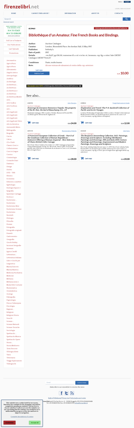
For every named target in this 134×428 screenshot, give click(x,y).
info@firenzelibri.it (81, 403)
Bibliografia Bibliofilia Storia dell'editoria (13, 130)
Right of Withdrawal (54, 398)
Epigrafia (10, 191)
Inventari (10, 248)
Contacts (119, 13)
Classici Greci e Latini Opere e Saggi (14, 145)
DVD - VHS (11, 173)
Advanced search (8, 22)
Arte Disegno (72, 103)
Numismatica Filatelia (12, 288)
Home (13, 13)
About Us (95, 13)
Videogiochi (11, 364)
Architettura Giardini (11, 94)
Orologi (10, 294)
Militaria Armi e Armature (13, 282)
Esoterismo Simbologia (11, 212)
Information (70, 13)
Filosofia (10, 221)
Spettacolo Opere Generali (13, 340)
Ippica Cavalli (12, 251)
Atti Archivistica (13, 124)
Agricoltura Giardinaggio (12, 67)
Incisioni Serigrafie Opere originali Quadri (14, 246)
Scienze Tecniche (13, 327)
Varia (9, 355)
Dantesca (10, 164)
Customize (10, 423)
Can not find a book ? (40, 13)
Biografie (10, 133)
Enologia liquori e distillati (14, 188)
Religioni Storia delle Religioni (13, 315)
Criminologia (12, 157)
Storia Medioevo (13, 346)
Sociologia (11, 330)
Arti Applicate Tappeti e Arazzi (13, 118)
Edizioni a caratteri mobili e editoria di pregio (14, 182)
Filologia (10, 218)
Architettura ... (12, 85)
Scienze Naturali (13, 324)
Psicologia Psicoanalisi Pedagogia (11, 306)
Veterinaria (11, 358)
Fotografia (11, 227)
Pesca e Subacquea (14, 303)
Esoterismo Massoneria (11, 203)
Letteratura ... (12, 255)
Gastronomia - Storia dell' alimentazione (12, 236)
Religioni (10, 312)
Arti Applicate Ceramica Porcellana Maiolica (14, 112)
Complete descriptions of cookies (22, 417)
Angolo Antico (12, 73)
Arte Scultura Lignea (12, 106)
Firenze (9, 224)
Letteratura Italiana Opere (14, 258)
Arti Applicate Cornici (12, 115)
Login (117, 8)
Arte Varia (126, 131)
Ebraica (9, 176)
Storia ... (10, 342)
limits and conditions (14, 35)
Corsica (9, 154)
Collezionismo (12, 148)
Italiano (120, 1)
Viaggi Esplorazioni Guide (14, 361)
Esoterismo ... (12, 200)
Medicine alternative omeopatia (11, 276)
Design (9, 167)
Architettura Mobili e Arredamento (14, 97)
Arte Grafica (11, 103)
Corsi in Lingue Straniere (12, 152)
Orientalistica (12, 291)
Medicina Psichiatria (14, 273)
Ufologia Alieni (12, 352)
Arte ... (9, 100)
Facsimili (10, 215)
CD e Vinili (11, 142)
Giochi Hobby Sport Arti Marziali (14, 243)
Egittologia (11, 185)
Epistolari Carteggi (14, 194)
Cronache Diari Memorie (12, 161)
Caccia (9, 136)
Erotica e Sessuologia (11, 197)
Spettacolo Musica (14, 336)
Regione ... (10, 309)
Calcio (9, 139)
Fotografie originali (14, 230)
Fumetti (10, 233)
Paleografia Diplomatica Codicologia (11, 297)
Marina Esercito (13, 267)
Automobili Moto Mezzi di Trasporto (14, 127)
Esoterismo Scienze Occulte (14, 209)
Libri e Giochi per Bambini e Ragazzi (13, 261)
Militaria (10, 279)
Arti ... (9, 109)
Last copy (39, 70)
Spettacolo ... (11, 333)
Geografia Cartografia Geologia (11, 239)
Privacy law (66, 398)
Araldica (10, 79)
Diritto (9, 170)
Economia (10, 179)
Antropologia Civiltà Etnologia (13, 76)
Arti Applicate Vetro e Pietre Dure (14, 121)
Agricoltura (11, 63)
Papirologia (11, 300)
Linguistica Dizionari (11, 264)
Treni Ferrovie (12, 349)
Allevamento (11, 69)
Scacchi (9, 318)
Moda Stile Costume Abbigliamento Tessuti (14, 285)
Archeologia (11, 82)
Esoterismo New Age (13, 206)
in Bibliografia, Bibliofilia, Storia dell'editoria (54, 86)
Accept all (34, 423)
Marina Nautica (12, 270)
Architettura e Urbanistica (12, 91)
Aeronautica (11, 60)
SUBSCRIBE (81, 383)
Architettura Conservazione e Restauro (13, 88)
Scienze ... (10, 321)
